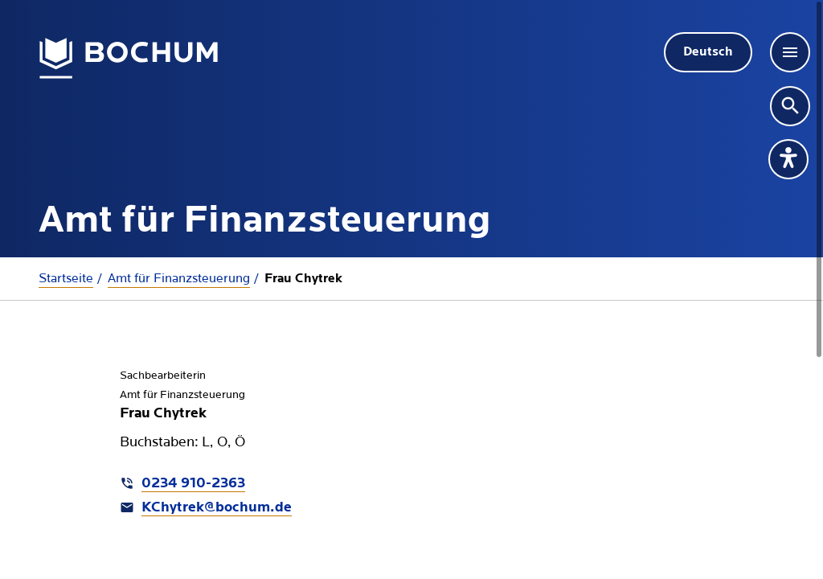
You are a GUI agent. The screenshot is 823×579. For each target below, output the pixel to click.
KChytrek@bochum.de (216, 507)
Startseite (66, 278)
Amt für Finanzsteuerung (179, 278)
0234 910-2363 (193, 483)
